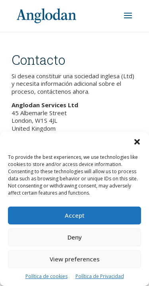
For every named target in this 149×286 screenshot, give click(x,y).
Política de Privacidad (99, 276)
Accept (75, 215)
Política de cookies (46, 276)
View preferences (75, 259)
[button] (137, 142)
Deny (75, 237)
